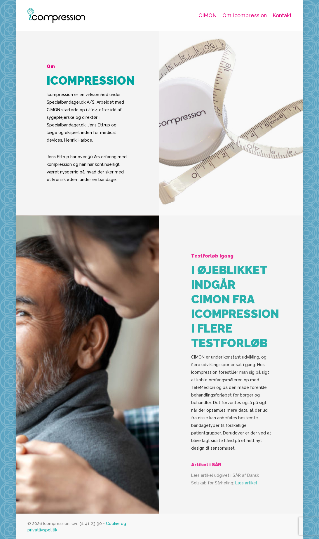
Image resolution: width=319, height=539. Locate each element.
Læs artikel (246, 491)
